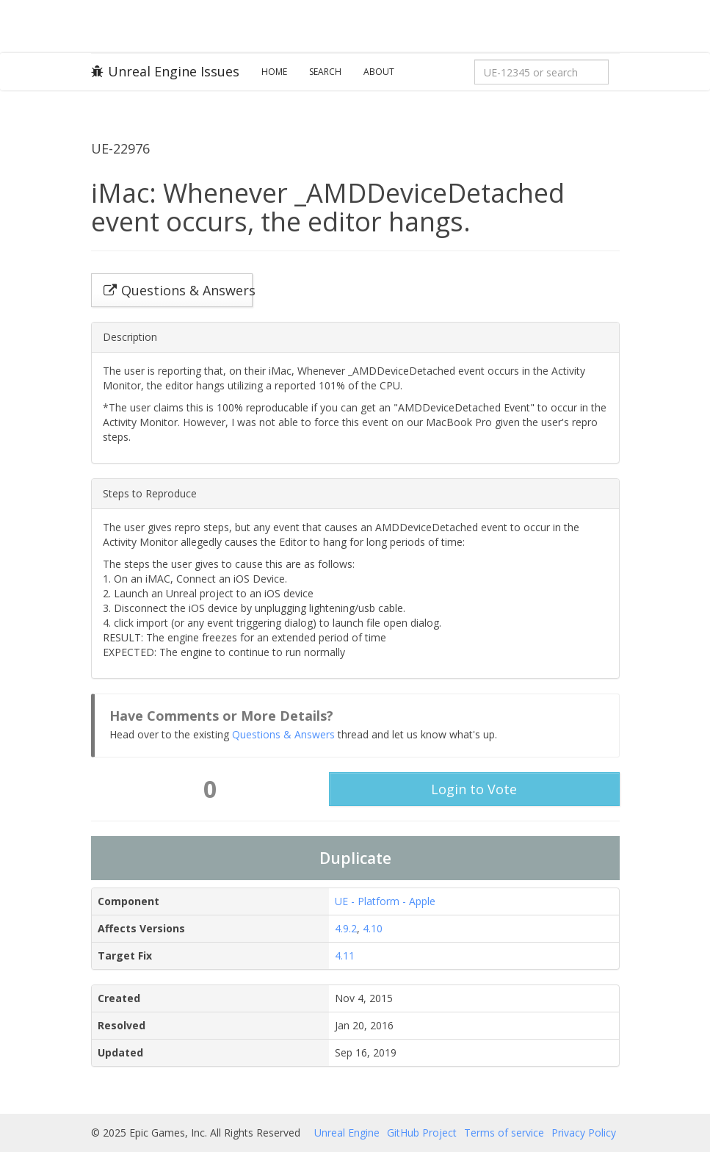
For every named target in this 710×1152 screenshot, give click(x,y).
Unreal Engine (347, 1133)
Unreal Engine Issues (165, 71)
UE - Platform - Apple (385, 901)
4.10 (373, 928)
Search (325, 71)
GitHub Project (422, 1133)
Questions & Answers (283, 734)
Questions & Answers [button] (178, 290)
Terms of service (504, 1133)
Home (274, 71)
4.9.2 (346, 928)
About (378, 71)
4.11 (345, 955)
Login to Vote (474, 789)
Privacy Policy (583, 1133)
